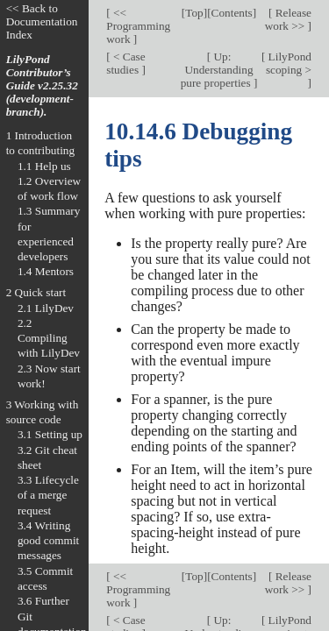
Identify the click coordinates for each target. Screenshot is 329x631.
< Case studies (125, 63)
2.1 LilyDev (46, 308)
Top (194, 12)
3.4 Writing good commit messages (48, 541)
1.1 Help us (44, 166)
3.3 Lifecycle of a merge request (48, 495)
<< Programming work (138, 26)
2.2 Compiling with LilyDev (49, 338)
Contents (232, 12)
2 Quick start (36, 292)
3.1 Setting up (50, 434)
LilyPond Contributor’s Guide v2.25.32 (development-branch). (42, 85)
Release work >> (288, 19)
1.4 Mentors (46, 271)
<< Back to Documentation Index (42, 21)
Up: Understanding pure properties (217, 69)
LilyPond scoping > (288, 63)
